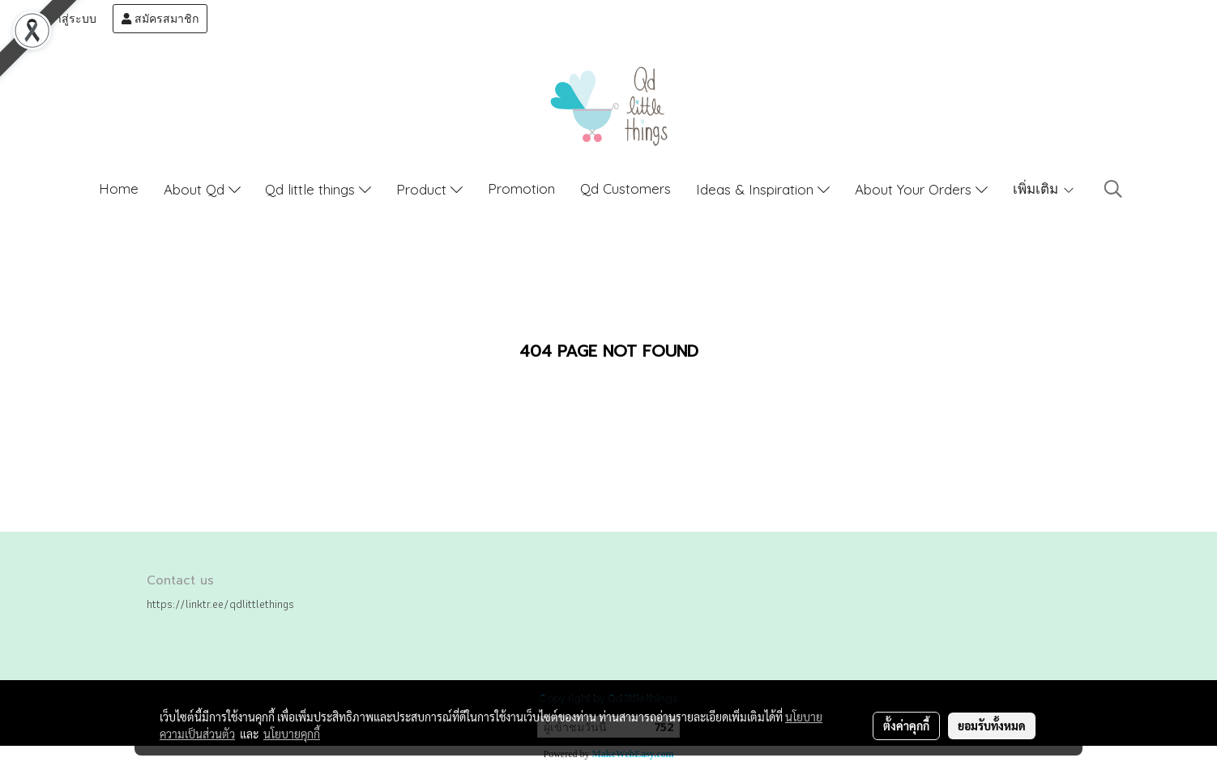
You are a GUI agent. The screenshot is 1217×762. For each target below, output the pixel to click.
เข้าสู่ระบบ (62, 18)
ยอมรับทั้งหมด (992, 725)
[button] (1113, 188)
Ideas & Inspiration (763, 189)
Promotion (521, 188)
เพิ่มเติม (1044, 188)
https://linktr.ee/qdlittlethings (220, 604)
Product (429, 189)
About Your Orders (921, 189)
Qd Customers (625, 188)
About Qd (202, 189)
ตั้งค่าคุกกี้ (906, 725)
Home (119, 188)
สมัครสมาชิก (160, 18)
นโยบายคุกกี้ (291, 733)
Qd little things (318, 189)
